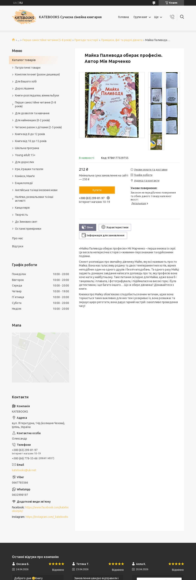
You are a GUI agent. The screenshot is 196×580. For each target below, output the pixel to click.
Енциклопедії (24, 183)
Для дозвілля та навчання (32, 113)
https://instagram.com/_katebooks (47, 516)
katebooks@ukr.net (24, 470)
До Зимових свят (26, 221)
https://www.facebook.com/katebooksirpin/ (40, 509)
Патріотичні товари (27, 67)
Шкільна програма (27, 148)
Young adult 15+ (25, 155)
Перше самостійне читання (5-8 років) (47, 40)
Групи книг (140, 17)
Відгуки (17, 246)
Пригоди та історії (86, 40)
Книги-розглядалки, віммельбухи (37, 95)
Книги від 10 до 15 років (31, 141)
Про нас (17, 238)
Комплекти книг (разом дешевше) (37, 74)
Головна (123, 17)
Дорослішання (24, 88)
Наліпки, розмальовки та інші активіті (34, 198)
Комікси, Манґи (25, 176)
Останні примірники (28, 228)
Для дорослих (24, 162)
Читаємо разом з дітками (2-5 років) (38, 127)
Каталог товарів (24, 60)
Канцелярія (22, 207)
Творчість (21, 214)
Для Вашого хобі (26, 81)
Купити (97, 190)
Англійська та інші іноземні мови (36, 190)
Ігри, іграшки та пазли (29, 169)
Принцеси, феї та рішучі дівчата (121, 40)
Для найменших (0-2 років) (32, 120)
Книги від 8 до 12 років (30, 134)
